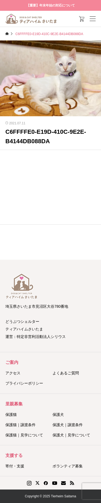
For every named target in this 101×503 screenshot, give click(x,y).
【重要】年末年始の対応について (50, 5)
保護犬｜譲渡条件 (68, 425)
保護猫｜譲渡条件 (20, 425)
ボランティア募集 (68, 466)
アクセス (12, 373)
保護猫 (11, 414)
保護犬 (58, 414)
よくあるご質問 (66, 373)
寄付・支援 (14, 466)
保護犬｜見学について (71, 435)
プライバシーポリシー (24, 383)
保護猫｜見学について (24, 435)
